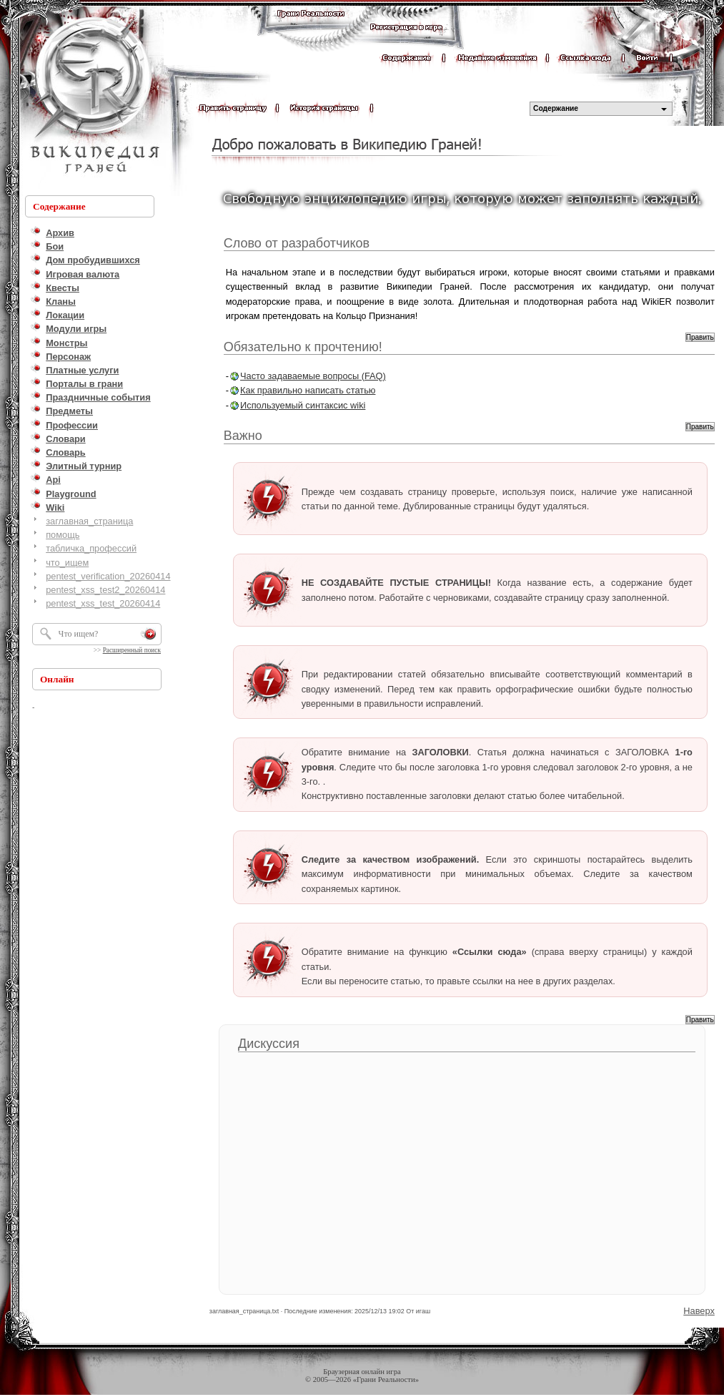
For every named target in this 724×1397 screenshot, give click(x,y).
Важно (243, 435)
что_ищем (67, 562)
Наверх (699, 1310)
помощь (62, 534)
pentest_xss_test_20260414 (103, 603)
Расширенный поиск (132, 650)
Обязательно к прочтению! (303, 347)
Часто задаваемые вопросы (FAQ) (313, 376)
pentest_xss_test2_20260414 (105, 589)
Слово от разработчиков (297, 243)
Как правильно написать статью (307, 390)
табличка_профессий (91, 548)
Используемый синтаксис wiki (302, 405)
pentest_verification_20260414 (108, 576)
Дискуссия (268, 1043)
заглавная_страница (89, 521)
